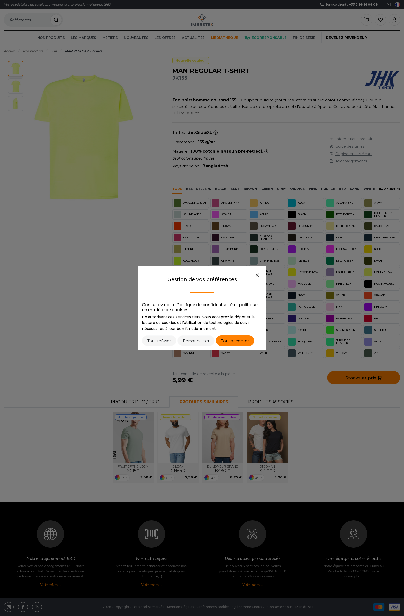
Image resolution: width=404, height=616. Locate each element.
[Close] (257, 275)
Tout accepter (235, 340)
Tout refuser (159, 340)
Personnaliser (196, 340)
